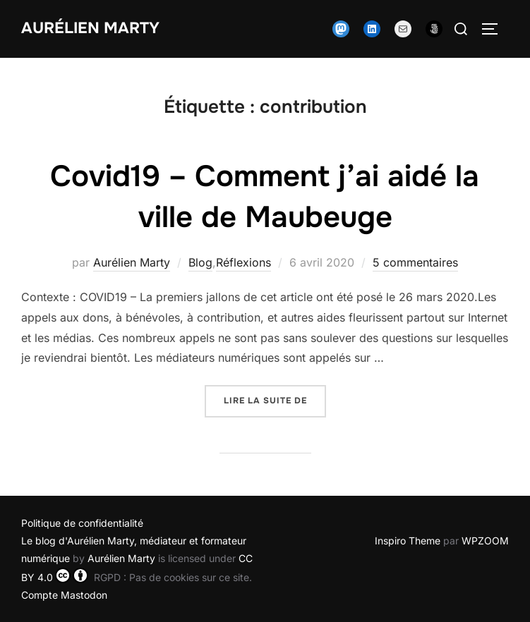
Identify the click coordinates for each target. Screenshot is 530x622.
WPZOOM (485, 541)
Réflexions (243, 262)
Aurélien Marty (90, 28)
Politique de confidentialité (82, 523)
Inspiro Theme (407, 541)
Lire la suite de (275, 399)
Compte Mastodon (64, 595)
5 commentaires (415, 262)
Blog (200, 262)
